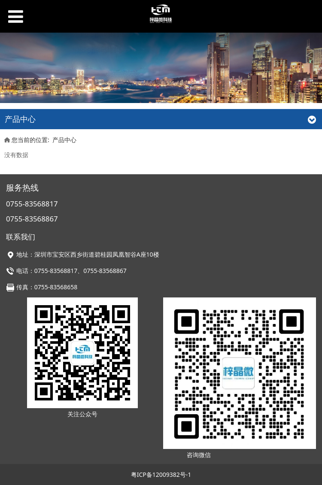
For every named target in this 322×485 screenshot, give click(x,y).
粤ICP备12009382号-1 (161, 474)
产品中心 (64, 140)
